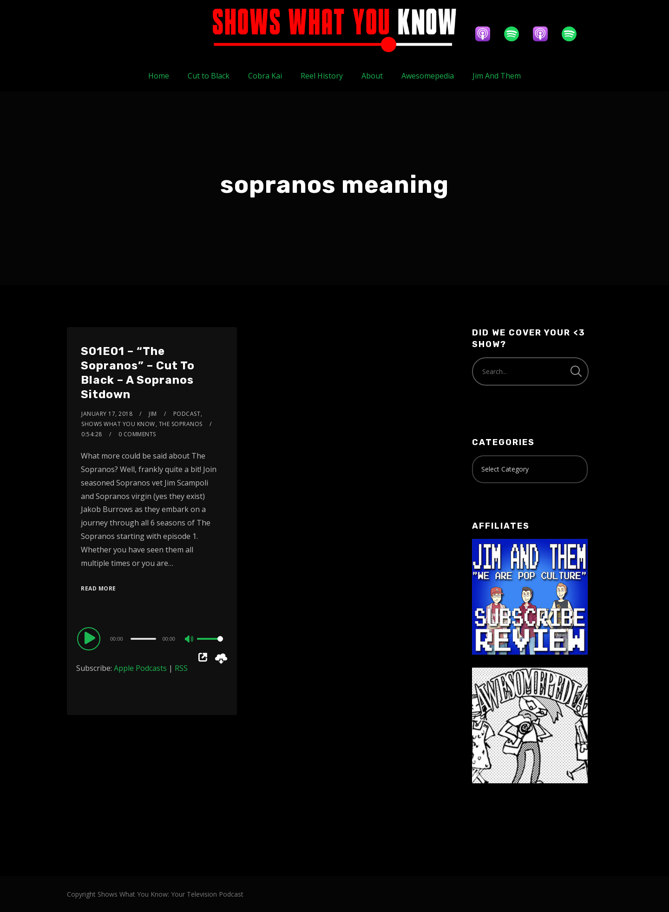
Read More (98, 588)
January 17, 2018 (106, 414)
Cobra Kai (265, 76)
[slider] (144, 639)
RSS (181, 668)
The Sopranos (181, 424)
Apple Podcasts (140, 668)
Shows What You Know (118, 424)
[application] (152, 638)
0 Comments (137, 434)
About (372, 76)
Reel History (322, 76)
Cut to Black (209, 76)
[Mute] (189, 639)
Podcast (187, 414)
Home (158, 76)
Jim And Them (496, 76)
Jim (153, 414)
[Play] (90, 638)
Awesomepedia (427, 76)
